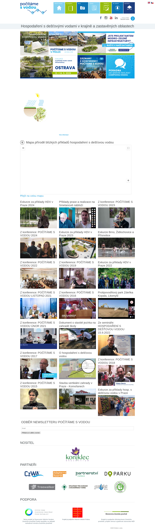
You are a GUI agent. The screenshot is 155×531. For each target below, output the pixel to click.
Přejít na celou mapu (31, 196)
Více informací (64, 135)
